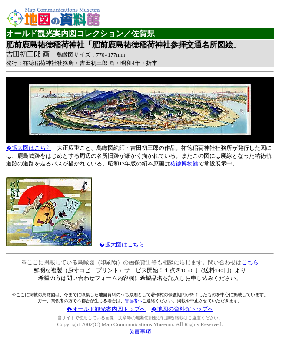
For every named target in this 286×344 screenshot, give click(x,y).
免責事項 (140, 331)
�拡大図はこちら (28, 148)
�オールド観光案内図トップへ (106, 309)
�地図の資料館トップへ (182, 309)
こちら (250, 262)
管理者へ (133, 300)
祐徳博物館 (184, 163)
